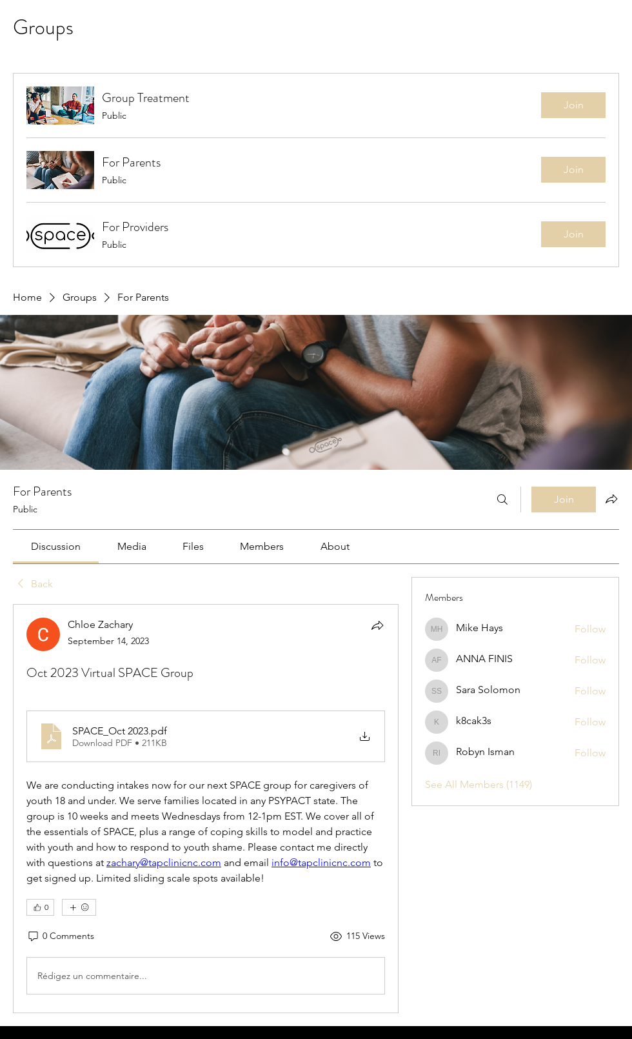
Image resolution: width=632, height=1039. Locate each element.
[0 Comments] (60, 936)
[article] (206, 808)
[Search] (502, 499)
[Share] (377, 625)
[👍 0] (40, 907)
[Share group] (611, 499)
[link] (56, 546)
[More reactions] (79, 907)
